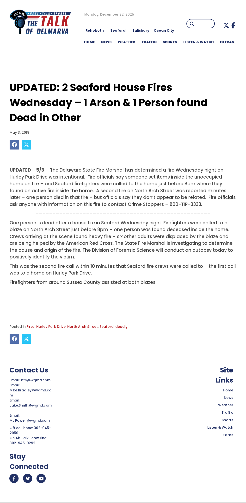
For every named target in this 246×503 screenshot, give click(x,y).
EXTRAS (227, 42)
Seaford (106, 326)
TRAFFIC (149, 42)
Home (228, 390)
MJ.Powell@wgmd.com (31, 420)
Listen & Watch (220, 427)
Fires (31, 326)
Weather (225, 405)
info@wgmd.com (35, 380)
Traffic (227, 412)
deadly (121, 326)
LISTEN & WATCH (198, 42)
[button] (226, 25)
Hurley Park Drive (51, 326)
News (228, 397)
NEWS (106, 42)
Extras (228, 434)
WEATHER (126, 42)
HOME (89, 42)
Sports (170, 42)
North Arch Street (82, 326)
